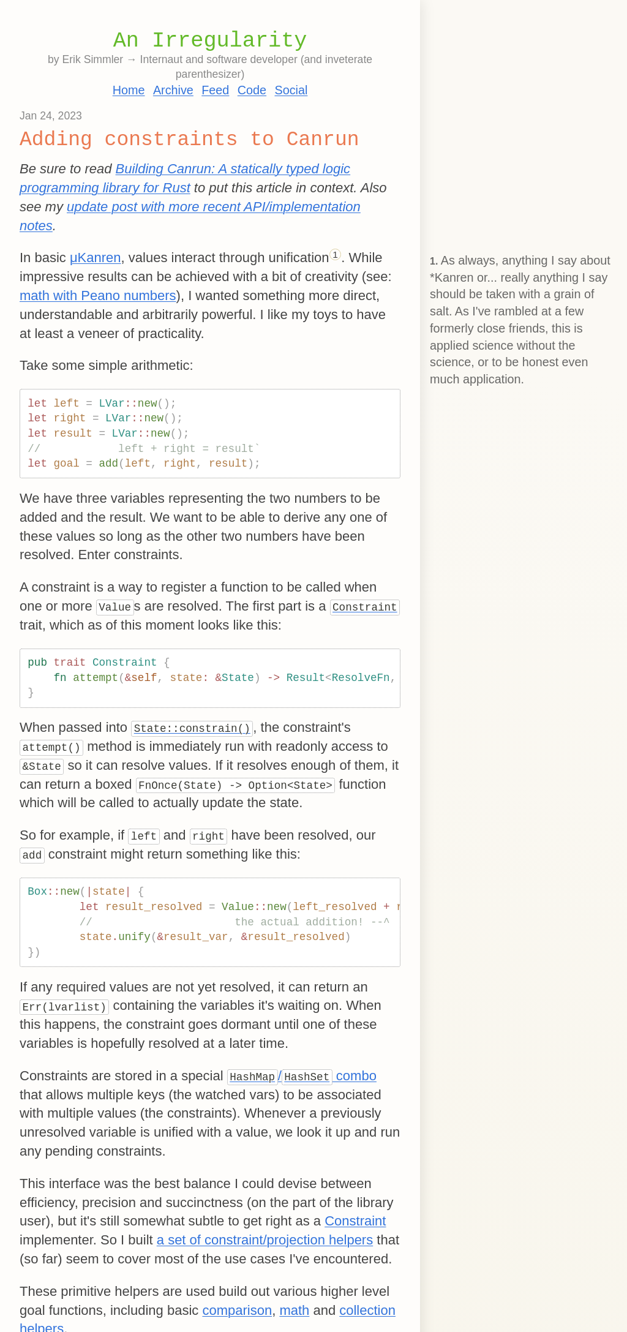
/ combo (302, 1075)
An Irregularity (210, 41)
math (294, 1310)
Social (290, 90)
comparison (237, 1310)
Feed (215, 90)
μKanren (95, 257)
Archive (173, 90)
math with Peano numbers (98, 295)
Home (129, 90)
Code (252, 90)
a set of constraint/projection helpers (265, 1239)
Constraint (355, 1221)
